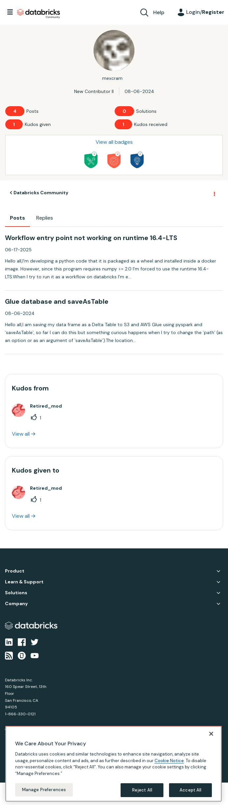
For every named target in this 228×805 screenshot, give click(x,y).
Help (158, 12)
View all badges (114, 142)
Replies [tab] (44, 217)
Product (14, 571)
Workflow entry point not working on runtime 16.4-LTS (91, 237)
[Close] (211, 734)
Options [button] (214, 193)
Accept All (190, 790)
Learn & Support (24, 582)
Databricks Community (38, 14)
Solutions (16, 593)
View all (21, 433)
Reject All (142, 790)
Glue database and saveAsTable (56, 301)
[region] (113, 764)
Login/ (205, 12)
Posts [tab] (17, 217)
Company (16, 603)
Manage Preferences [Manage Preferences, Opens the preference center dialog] (44, 789)
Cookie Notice (169, 760)
